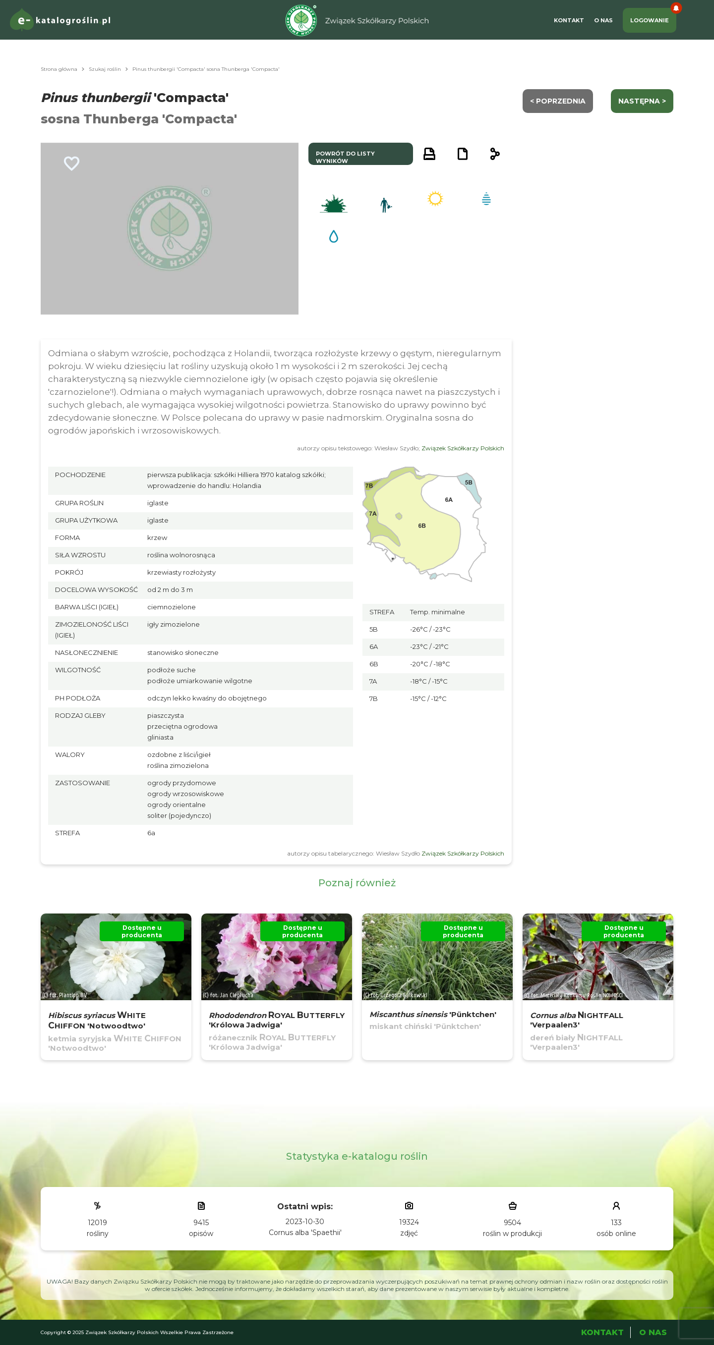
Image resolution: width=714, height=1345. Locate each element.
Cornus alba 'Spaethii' (305, 1232)
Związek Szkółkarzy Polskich (462, 448)
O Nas (603, 20)
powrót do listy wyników (345, 157)
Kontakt (569, 20)
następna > (642, 101)
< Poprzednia (558, 101)
